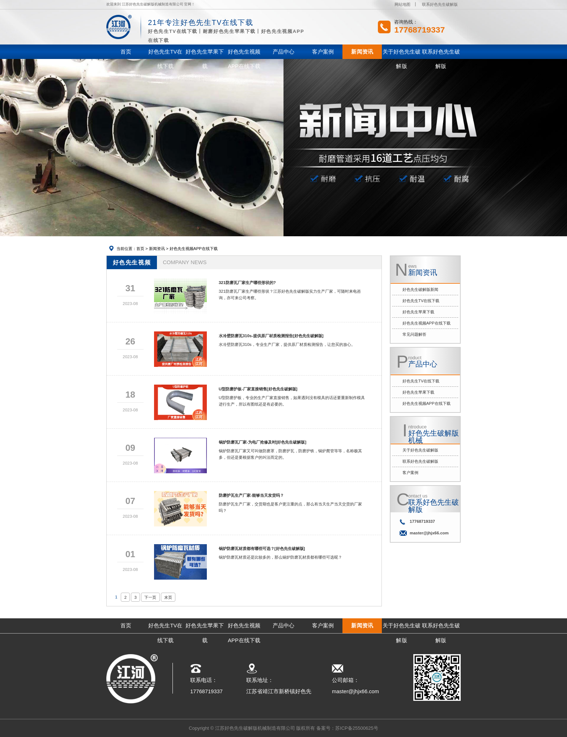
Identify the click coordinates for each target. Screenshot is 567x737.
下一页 (150, 597)
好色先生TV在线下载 (421, 300)
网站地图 (402, 4)
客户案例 (410, 472)
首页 (140, 248)
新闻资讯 (157, 248)
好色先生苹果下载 (418, 312)
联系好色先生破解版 (440, 4)
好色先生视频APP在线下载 (194, 248)
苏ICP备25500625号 (356, 728)
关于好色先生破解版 (420, 450)
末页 (168, 597)
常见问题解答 (414, 334)
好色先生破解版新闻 (420, 289)
